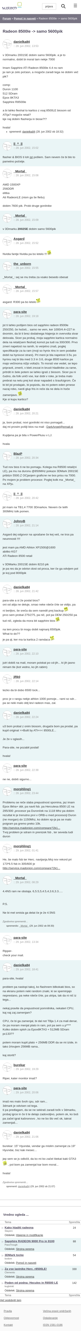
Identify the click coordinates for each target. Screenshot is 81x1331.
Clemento (10, 1272)
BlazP (18, 453)
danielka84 (22, 41)
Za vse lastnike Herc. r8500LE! (26, 1268)
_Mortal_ (20, 171)
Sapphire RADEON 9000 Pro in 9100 (29, 1241)
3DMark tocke (14, 1255)
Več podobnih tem (10, 1300)
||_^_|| (18, 144)
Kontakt (8, 1324)
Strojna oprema (25, 1249)
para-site (20, 312)
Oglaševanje (50, 1318)
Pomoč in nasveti (26, 1262)
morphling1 (22, 789)
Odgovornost (11, 1318)
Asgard (19, 238)
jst (31, 157)
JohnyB (19, 521)
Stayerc (9, 1231)
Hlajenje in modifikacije (29, 1235)
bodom (8, 1258)
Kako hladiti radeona (19, 1227)
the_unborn (22, 264)
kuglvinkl (9, 1286)
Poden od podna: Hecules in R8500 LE (31, 1282)
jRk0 (17, 677)
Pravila (8, 1311)
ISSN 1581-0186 (53, 1324)
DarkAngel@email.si (59, 426)
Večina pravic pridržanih (57, 1311)
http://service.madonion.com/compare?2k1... (31, 828)
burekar (19, 1065)
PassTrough (11, 1244)
